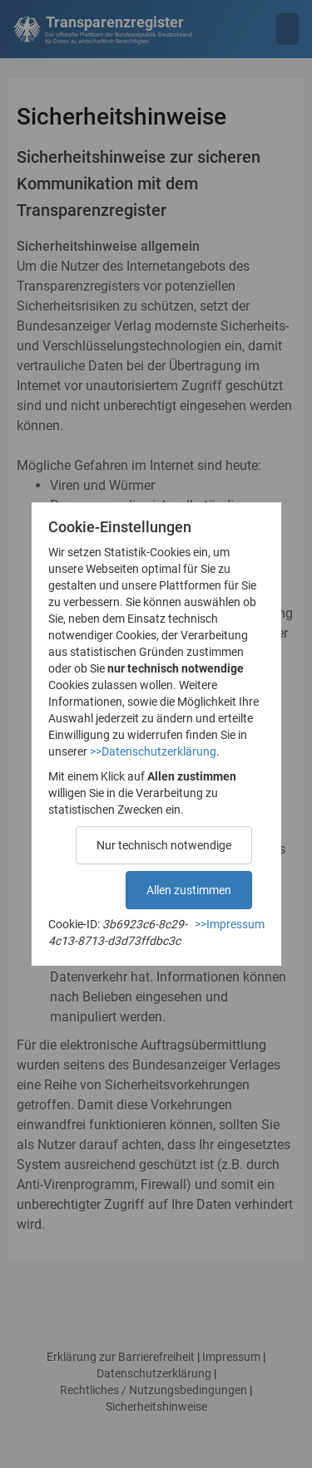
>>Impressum (230, 924)
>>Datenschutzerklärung (153, 751)
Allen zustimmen (188, 890)
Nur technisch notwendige (164, 845)
